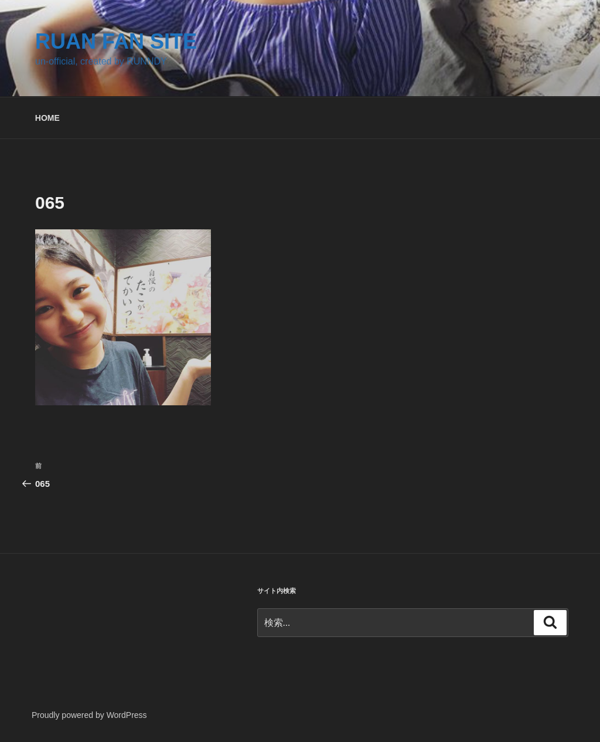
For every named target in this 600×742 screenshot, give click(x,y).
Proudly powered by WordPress (89, 715)
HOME (47, 118)
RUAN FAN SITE (116, 41)
